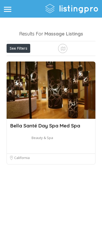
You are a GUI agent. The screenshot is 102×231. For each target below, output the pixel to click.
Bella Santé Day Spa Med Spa (45, 164)
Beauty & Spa (42, 176)
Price (16, 60)
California (22, 196)
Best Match (71, 60)
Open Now (41, 60)
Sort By (17, 71)
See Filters (18, 48)
